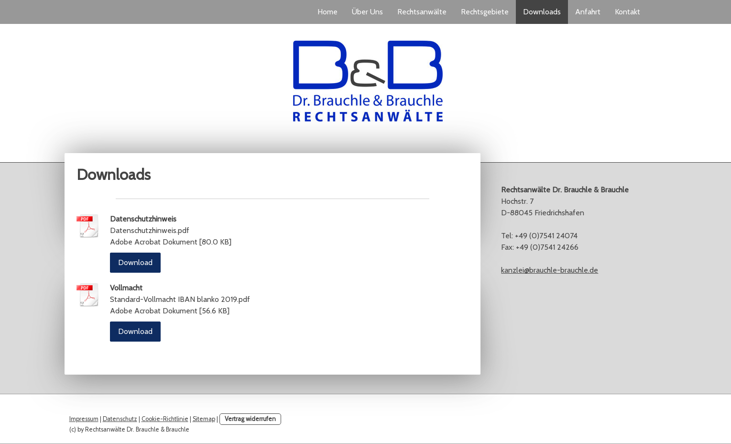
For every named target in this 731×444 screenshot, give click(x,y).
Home (327, 11)
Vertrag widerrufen (250, 418)
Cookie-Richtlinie (165, 418)
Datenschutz (120, 418)
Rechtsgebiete (485, 11)
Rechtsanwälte (422, 11)
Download (135, 262)
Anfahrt (587, 11)
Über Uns (367, 11)
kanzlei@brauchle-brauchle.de (549, 270)
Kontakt (627, 11)
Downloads (542, 11)
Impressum (83, 418)
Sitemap (204, 418)
